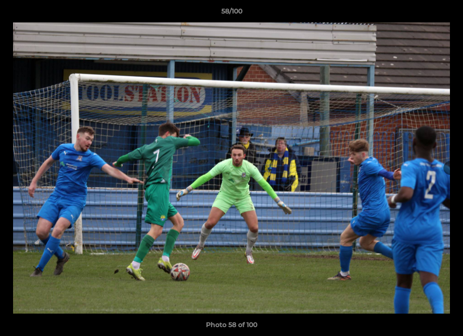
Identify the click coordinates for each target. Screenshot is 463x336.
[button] (446, 13)
